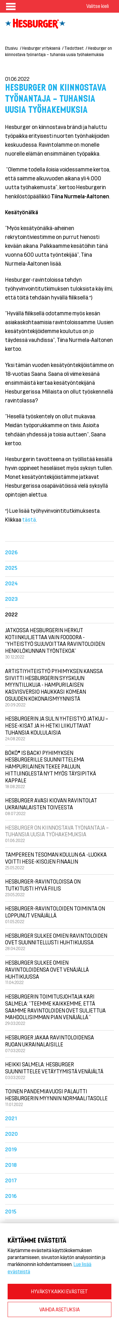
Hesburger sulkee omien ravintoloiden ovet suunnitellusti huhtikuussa (56, 939)
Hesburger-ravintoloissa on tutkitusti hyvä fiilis (43, 884)
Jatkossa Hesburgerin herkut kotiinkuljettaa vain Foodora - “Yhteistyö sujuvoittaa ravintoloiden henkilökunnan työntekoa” (55, 640)
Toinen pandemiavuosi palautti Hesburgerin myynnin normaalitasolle (56, 1094)
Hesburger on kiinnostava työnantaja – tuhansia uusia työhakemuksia (57, 831)
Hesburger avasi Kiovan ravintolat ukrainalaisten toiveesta (51, 803)
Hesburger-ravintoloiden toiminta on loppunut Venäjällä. (55, 911)
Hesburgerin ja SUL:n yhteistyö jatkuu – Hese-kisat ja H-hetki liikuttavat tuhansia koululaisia (56, 725)
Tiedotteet (73, 48)
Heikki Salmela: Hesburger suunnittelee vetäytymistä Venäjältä (54, 1067)
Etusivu (11, 48)
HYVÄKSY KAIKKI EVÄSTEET (59, 1291)
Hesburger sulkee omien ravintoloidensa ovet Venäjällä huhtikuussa (47, 969)
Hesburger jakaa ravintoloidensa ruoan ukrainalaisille (49, 1040)
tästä (29, 519)
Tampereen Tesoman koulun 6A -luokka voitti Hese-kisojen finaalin (56, 858)
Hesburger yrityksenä (41, 48)
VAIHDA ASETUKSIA (59, 1309)
